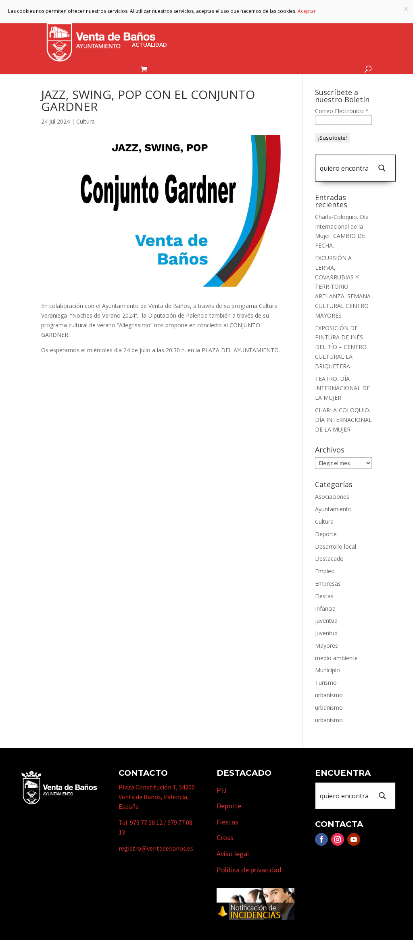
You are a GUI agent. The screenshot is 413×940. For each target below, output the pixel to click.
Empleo (325, 571)
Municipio (210, 21)
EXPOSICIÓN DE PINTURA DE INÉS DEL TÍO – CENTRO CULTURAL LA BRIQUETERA (341, 347)
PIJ (222, 790)
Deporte (326, 534)
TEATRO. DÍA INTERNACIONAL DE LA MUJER (342, 388)
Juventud (326, 633)
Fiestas (324, 596)
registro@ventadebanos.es (156, 848)
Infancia (325, 608)
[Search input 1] (344, 168)
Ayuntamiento (155, 21)
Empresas (299, 21)
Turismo (255, 21)
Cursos (341, 21)
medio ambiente (336, 658)
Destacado (329, 558)
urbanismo (329, 695)
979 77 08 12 (146, 822)
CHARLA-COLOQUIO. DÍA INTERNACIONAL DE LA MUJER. (343, 419)
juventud (326, 620)
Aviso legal (233, 853)
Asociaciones (332, 496)
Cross (225, 837)
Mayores (326, 645)
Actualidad (149, 45)
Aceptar (307, 11)
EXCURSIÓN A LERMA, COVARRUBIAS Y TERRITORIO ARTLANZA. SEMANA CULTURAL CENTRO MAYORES (343, 286)
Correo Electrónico (342, 111)
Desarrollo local (335, 546)
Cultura (85, 121)
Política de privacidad (249, 869)
